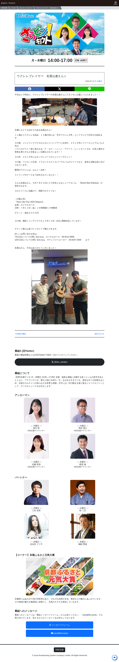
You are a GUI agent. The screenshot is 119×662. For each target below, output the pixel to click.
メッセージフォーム (59, 625)
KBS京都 (59, 650)
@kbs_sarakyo (59, 362)
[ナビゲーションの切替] (115, 3)
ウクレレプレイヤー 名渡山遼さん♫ (47, 8)
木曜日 (98, 81)
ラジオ (13, 8)
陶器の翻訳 (20, 334)
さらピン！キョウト (8, 3)
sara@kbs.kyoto (59, 633)
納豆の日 (99, 334)
